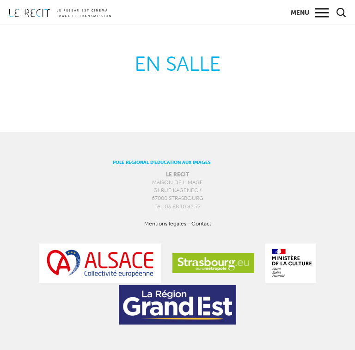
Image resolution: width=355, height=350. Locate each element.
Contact (201, 223)
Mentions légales (165, 223)
